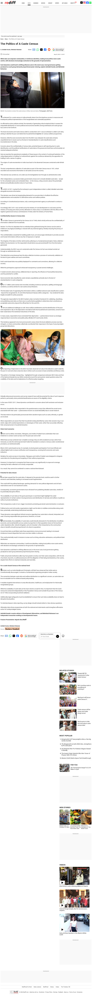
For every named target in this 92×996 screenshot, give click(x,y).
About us (66, 992)
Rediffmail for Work (27, 987)
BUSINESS (36, 3)
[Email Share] (33, 49)
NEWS (29, 3)
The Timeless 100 (65, 987)
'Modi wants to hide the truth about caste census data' (84, 723)
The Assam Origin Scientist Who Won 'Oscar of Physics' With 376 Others (75, 754)
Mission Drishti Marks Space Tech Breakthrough (76, 758)
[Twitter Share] (41, 49)
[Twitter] (81, 2)
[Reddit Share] (49, 49)
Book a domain (37, 987)
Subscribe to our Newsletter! (47, 634)
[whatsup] (90, 2)
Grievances (79, 992)
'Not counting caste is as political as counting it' (84, 687)
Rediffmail (45, 987)
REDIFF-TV (73, 3)
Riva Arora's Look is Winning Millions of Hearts (73, 886)
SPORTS (57, 3)
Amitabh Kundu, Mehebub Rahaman (12, 49)
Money (52, 987)
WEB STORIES (64, 807)
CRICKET (50, 3)
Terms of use (72, 992)
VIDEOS (62, 865)
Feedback (60, 992)
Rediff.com (26, 992)
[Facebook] (87, 2)
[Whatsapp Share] (37, 49)
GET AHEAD (64, 3)
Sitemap (55, 992)
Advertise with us (34, 992)
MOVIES (43, 3)
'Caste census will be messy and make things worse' (83, 711)
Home (2, 39)
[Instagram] (84, 2)
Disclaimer (41, 992)
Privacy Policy (48, 992)
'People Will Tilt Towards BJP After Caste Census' (83, 675)
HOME (23, 3)
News (6, 39)
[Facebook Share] (45, 49)
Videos (57, 987)
